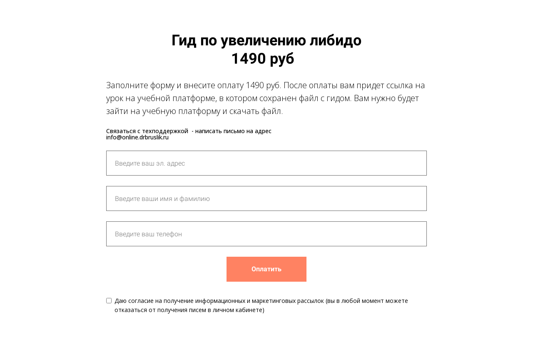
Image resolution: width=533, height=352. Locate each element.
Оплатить (266, 269)
